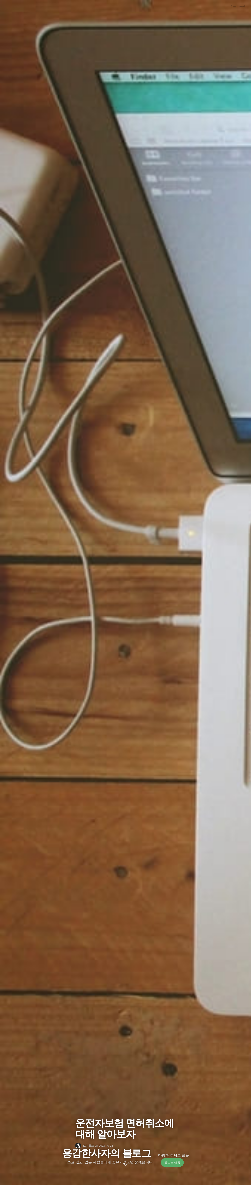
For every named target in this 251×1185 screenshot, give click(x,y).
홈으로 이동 (172, 1163)
